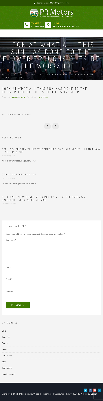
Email (9, 279)
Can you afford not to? (19, 174)
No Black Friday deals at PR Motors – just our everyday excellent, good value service (44, 198)
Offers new (7, 355)
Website (9, 291)
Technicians (7, 368)
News (23, 97)
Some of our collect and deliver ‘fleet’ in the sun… (47, 126)
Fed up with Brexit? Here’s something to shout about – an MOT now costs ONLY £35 (51, 150)
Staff (4, 362)
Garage (5, 343)
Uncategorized (8, 374)
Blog (4, 331)
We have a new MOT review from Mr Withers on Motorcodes (55, 126)
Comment (11, 240)
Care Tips (6, 337)
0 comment (43, 97)
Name (9, 267)
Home (21, 75)
